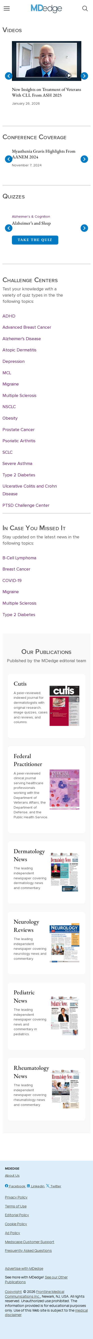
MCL (6, 373)
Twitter (53, 1186)
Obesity (10, 418)
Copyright (13, 1291)
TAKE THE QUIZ (35, 240)
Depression (13, 361)
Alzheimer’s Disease (21, 339)
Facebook (15, 1186)
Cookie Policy (16, 1223)
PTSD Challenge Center (25, 505)
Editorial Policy (17, 1214)
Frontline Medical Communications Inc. (34, 1294)
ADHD (8, 316)
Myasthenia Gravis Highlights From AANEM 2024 (43, 154)
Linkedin (35, 1186)
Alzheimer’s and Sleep (31, 223)
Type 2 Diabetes (18, 475)
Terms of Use (16, 1206)
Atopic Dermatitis (19, 350)
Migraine (10, 384)
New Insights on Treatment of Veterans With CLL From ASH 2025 (46, 92)
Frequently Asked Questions (28, 1250)
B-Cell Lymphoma (19, 558)
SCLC (7, 452)
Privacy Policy (16, 1197)
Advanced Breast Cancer (26, 327)
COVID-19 (12, 580)
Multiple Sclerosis (19, 395)
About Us (12, 1175)
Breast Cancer (16, 569)
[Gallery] (46, 76)
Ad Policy (12, 1232)
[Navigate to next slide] (84, 76)
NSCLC (9, 407)
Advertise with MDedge (24, 1268)
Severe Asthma (17, 463)
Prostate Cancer (18, 430)
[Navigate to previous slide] (8, 76)
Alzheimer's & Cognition (31, 216)
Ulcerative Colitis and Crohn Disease (29, 490)
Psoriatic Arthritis (18, 441)
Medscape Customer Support (29, 1241)
